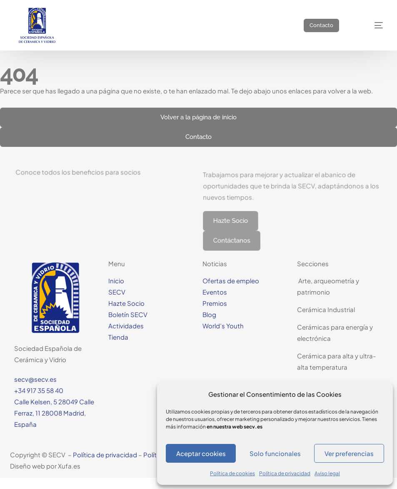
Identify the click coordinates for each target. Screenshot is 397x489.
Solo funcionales (275, 453)
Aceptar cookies (201, 453)
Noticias (214, 263)
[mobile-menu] (371, 25)
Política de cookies (232, 473)
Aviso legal (327, 473)
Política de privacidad (284, 473)
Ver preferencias (349, 453)
